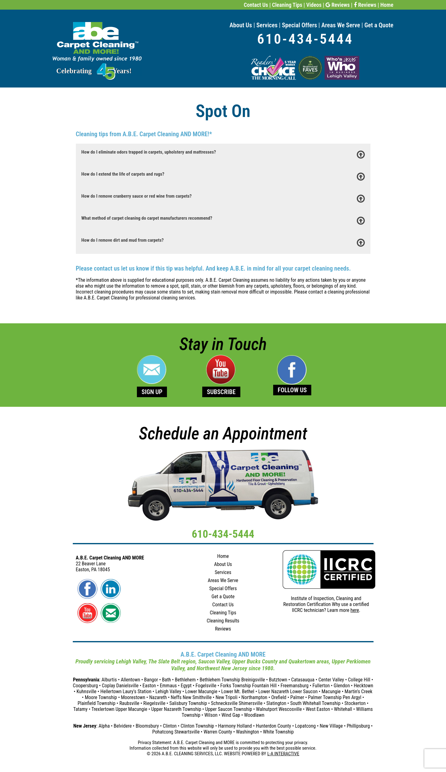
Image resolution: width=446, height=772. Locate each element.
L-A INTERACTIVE (283, 753)
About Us (241, 25)
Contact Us (256, 5)
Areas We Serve (340, 25)
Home (386, 5)
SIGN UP (152, 392)
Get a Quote (379, 25)
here (355, 610)
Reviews (338, 5)
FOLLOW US (292, 390)
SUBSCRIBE (221, 392)
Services (267, 25)
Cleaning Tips (287, 5)
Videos (313, 5)
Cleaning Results (223, 621)
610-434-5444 (305, 39)
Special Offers (299, 25)
